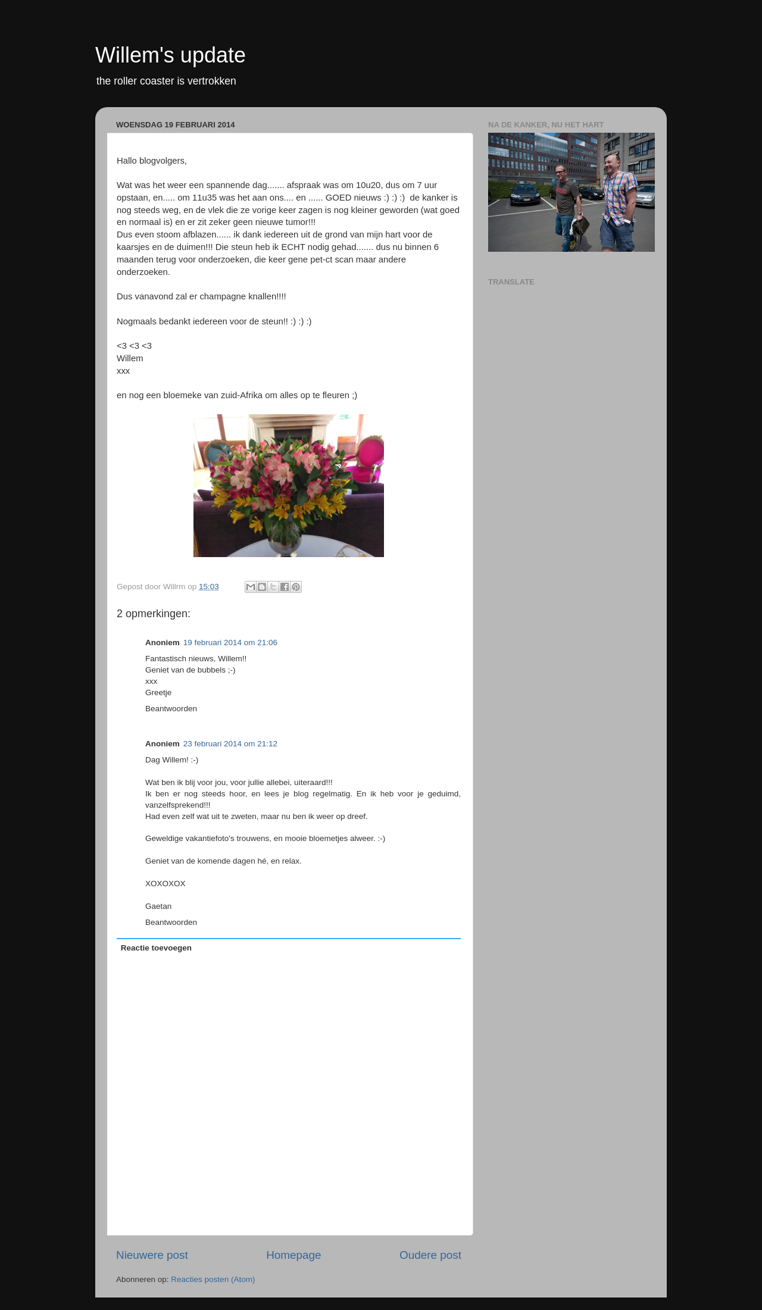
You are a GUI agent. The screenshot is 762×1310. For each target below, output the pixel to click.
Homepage (293, 1255)
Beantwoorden (171, 708)
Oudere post (430, 1255)
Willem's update (170, 55)
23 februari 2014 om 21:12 (230, 743)
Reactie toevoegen (156, 947)
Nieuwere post (152, 1255)
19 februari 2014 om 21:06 (230, 642)
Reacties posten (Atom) (213, 1279)
